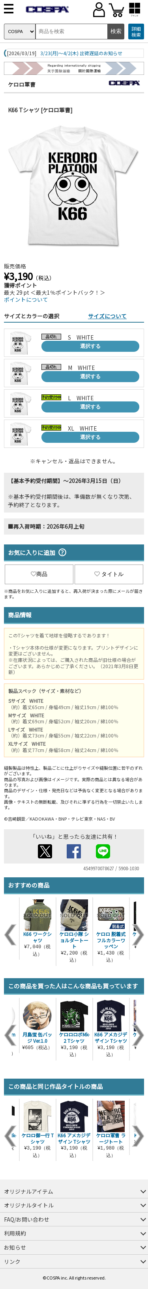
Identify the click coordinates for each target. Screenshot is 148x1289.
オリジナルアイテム (28, 1191)
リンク (12, 1261)
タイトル (109, 574)
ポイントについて (26, 299)
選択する (90, 346)
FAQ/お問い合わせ (26, 1219)
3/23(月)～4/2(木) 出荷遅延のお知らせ (81, 53)
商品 (39, 574)
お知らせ (15, 1247)
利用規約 (15, 1233)
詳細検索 (136, 31)
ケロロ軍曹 (22, 84)
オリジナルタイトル (29, 1205)
